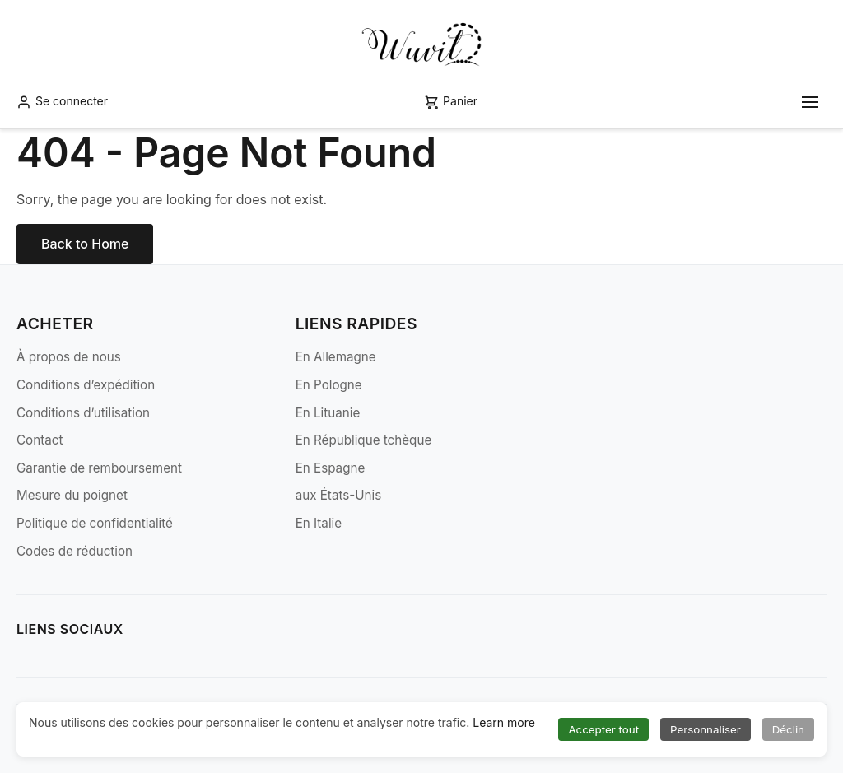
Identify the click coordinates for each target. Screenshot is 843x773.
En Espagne (331, 468)
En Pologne (329, 385)
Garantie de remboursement (99, 468)
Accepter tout (603, 729)
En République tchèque (364, 440)
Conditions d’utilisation (83, 413)
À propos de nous (68, 357)
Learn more (504, 722)
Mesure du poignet (72, 495)
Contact (39, 440)
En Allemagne (336, 357)
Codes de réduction (74, 551)
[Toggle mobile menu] (810, 102)
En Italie (319, 523)
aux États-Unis (339, 495)
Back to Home (84, 243)
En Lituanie (328, 413)
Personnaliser (705, 729)
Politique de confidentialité (94, 523)
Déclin (788, 729)
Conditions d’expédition (85, 385)
